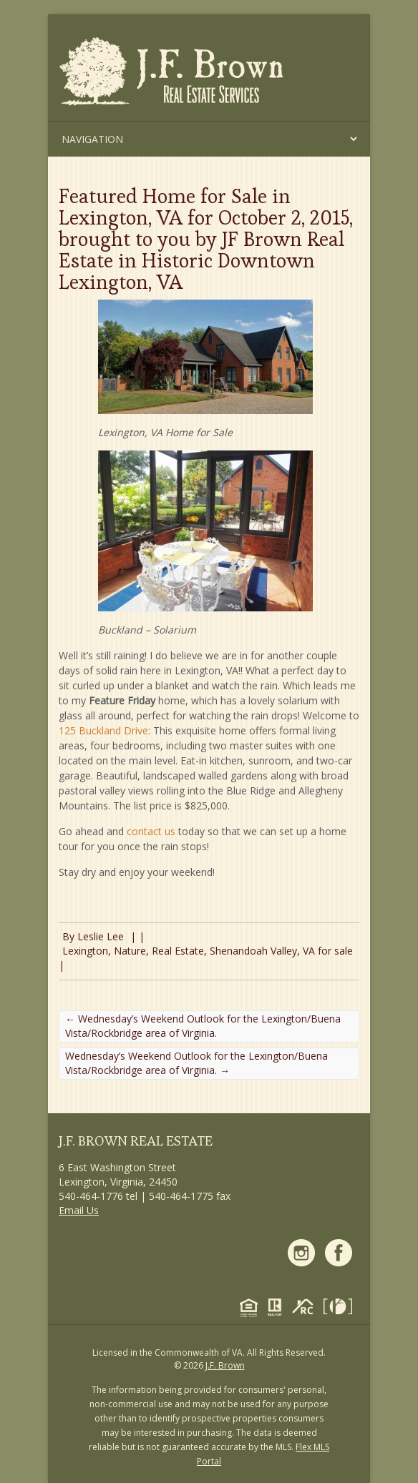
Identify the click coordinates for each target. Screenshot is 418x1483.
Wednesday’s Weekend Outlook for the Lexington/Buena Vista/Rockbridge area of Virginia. (203, 1026)
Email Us (79, 1210)
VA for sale (328, 950)
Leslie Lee (100, 936)
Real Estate (178, 950)
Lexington (85, 950)
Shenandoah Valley (253, 950)
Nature (130, 950)
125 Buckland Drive (103, 730)
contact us (151, 831)
